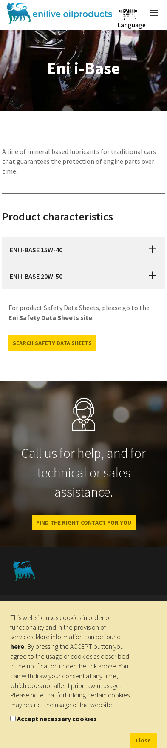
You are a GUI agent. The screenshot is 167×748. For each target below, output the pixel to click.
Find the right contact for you (83, 522)
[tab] (83, 250)
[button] (152, 250)
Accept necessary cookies (57, 718)
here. (18, 646)
